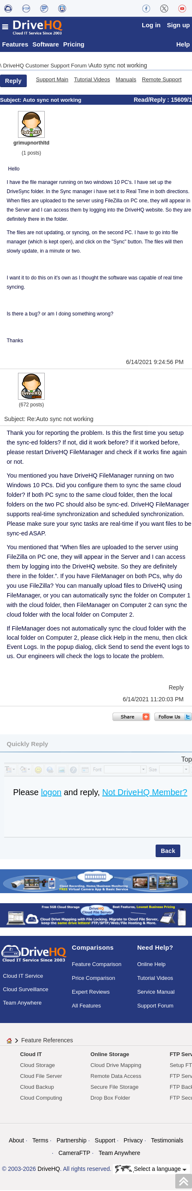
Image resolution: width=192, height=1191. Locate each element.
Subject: (11, 101)
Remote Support (162, 80)
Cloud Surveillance (25, 990)
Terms (40, 1141)
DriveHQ (49, 1169)
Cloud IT (31, 1055)
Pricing (73, 45)
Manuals (126, 80)
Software (46, 45)
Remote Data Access (115, 1077)
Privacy (133, 1141)
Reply (13, 81)
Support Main (52, 80)
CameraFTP (74, 1153)
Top (186, 760)
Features (15, 45)
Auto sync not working (118, 66)
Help (183, 45)
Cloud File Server (41, 1077)
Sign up (178, 24)
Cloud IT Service (23, 977)
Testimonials (167, 1141)
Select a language (151, 1170)
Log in (151, 24)
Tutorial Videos (92, 80)
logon (51, 793)
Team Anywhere (22, 1003)
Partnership (71, 1141)
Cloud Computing (41, 1098)
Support (105, 1141)
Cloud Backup (37, 1088)
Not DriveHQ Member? (144, 793)
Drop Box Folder (110, 1098)
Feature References (47, 1041)
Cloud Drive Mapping (115, 1066)
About (16, 1141)
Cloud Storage (37, 1066)
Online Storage (109, 1055)
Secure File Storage (114, 1088)
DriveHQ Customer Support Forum (45, 66)
